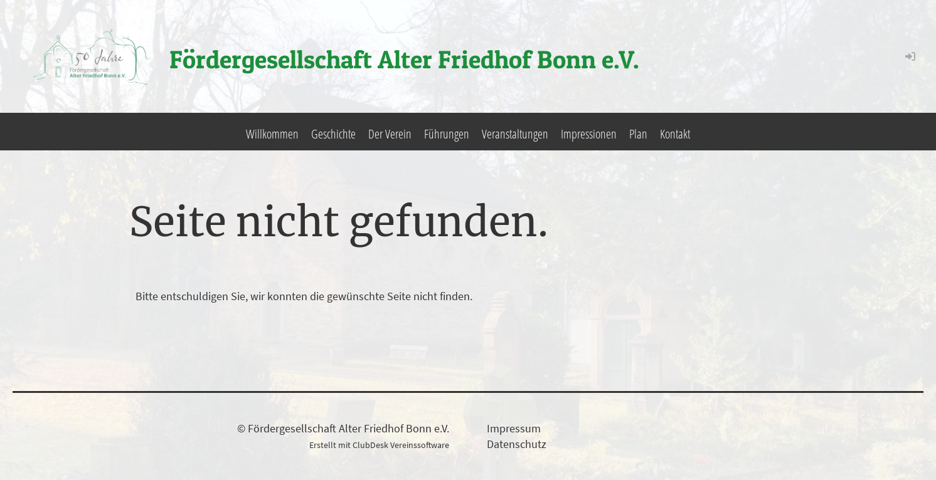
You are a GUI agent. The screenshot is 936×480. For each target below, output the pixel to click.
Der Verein (390, 133)
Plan (638, 133)
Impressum (514, 428)
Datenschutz (516, 444)
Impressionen (589, 133)
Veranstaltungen (515, 133)
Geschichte (333, 133)
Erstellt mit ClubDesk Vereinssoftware (379, 445)
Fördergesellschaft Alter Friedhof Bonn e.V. (404, 59)
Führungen (446, 133)
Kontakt (675, 133)
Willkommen (272, 133)
